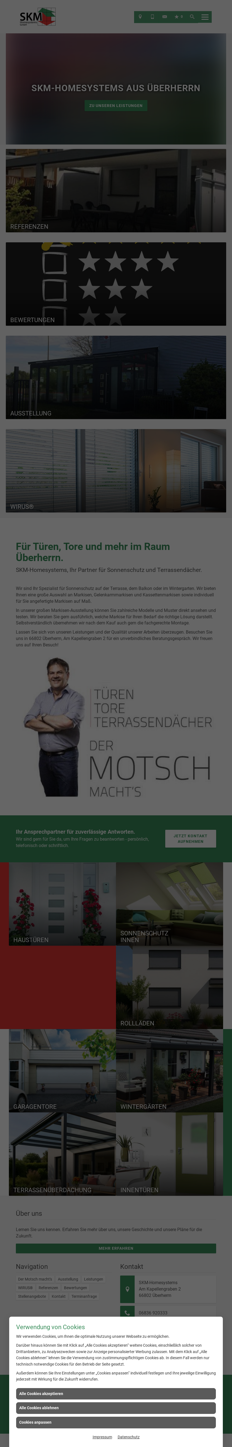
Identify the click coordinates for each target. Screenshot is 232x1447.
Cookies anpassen (35, 1422)
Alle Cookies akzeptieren (41, 1393)
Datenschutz (129, 1437)
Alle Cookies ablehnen (39, 1408)
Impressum (102, 1437)
